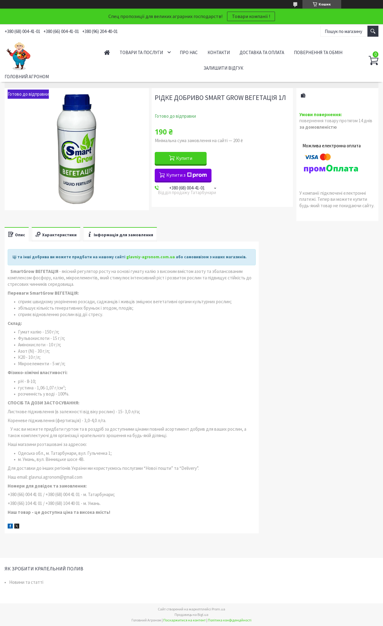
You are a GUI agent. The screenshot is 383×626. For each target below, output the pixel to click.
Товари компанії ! (251, 16)
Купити (184, 158)
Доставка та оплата (262, 52)
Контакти (219, 52)
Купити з (186, 175)
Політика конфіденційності (229, 620)
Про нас (189, 52)
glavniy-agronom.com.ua (150, 257)
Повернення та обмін (318, 52)
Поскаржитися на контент (184, 620)
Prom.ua (218, 609)
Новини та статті (26, 582)
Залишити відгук (223, 68)
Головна (106, 52)
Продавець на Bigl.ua (191, 614)
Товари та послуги (141, 52)
